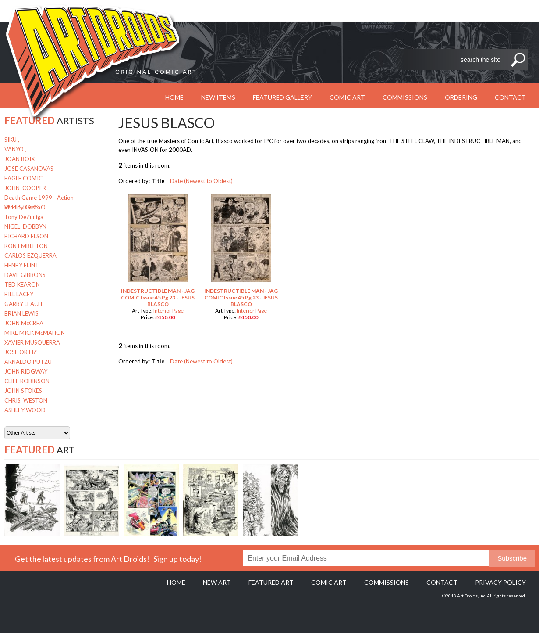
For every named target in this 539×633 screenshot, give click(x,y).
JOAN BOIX (19, 158)
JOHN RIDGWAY (25, 371)
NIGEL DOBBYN (25, 226)
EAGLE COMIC (23, 178)
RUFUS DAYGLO (25, 207)
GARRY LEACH (23, 303)
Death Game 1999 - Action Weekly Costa (39, 198)
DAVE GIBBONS (25, 274)
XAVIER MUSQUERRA (32, 342)
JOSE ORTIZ (20, 352)
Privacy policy (500, 582)
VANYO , (15, 149)
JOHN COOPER (25, 187)
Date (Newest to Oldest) (201, 180)
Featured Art (271, 582)
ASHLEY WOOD (25, 410)
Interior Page (168, 310)
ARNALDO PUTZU (28, 361)
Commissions (405, 97)
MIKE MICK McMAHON (34, 332)
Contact (510, 97)
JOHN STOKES (23, 390)
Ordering (461, 97)
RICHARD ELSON (26, 236)
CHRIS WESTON (25, 400)
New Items (218, 97)
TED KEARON (22, 284)
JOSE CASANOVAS (28, 168)
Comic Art (347, 97)
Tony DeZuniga (23, 216)
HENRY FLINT (21, 265)
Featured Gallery (282, 97)
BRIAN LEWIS (21, 313)
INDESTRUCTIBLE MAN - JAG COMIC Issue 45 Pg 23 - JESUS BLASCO (158, 297)
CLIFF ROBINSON (27, 381)
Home (176, 582)
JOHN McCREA (23, 323)
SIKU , (11, 139)
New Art (217, 582)
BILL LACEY (18, 294)
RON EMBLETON (26, 245)
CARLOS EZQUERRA (30, 255)
